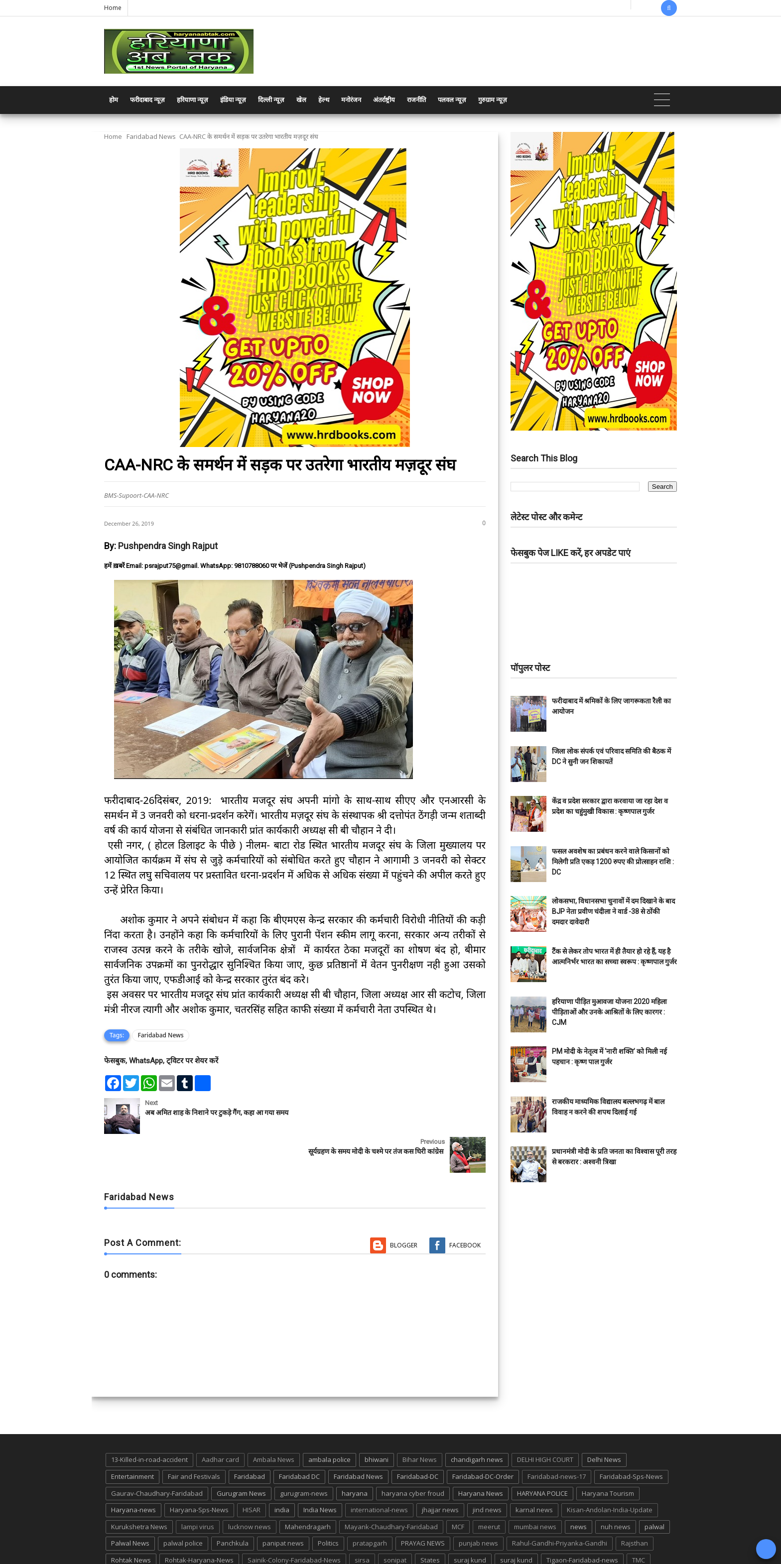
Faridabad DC (299, 1437)
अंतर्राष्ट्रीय (384, 100)
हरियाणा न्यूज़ (192, 100)
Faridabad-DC (417, 1437)
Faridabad (249, 1437)
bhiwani (377, 1421)
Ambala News (273, 1421)
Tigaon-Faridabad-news (582, 1521)
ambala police (329, 1421)
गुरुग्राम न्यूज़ (492, 100)
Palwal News (130, 1504)
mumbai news (535, 1487)
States (430, 1521)
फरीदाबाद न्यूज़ (147, 100)
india (281, 1470)
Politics (328, 1504)
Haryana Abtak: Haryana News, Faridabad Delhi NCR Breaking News (199, 1555)
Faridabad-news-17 (556, 1437)
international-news (379, 1470)
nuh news (616, 1487)
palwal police (183, 1504)
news (578, 1487)
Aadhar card (220, 1421)
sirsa (362, 1521)
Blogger (403, 1206)
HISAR (251, 1470)
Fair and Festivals (194, 1437)
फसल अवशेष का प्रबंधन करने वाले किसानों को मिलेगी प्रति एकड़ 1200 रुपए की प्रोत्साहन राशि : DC (613, 861)
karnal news (534, 1470)
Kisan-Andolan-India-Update (609, 1470)
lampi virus (197, 1487)
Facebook (465, 1206)
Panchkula (233, 1504)
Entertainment (132, 1437)
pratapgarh (370, 1504)
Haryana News (480, 1454)
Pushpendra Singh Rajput (168, 546)
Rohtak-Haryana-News (199, 1521)
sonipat (395, 1521)
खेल (301, 100)
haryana (355, 1454)
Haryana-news (133, 1470)
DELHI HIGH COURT (545, 1421)
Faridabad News (151, 136)
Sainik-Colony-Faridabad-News (294, 1521)
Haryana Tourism (608, 1454)
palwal (654, 1487)
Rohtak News (131, 1521)
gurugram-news (304, 1454)
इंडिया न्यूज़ (233, 100)
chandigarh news (477, 1421)
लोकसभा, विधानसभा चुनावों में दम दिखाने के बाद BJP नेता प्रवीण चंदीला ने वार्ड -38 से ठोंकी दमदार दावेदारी (613, 911)
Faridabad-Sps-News (631, 1437)
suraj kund (470, 1521)
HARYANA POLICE (542, 1454)
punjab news (478, 1504)
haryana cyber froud (413, 1454)
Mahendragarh (308, 1487)
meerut (489, 1487)
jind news (487, 1470)
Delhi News (604, 1421)
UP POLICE (166, 1538)
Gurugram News (241, 1454)
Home (113, 7)
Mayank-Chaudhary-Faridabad (391, 1487)
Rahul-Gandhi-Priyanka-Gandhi (559, 1504)
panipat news (283, 1504)
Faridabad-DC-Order (483, 1437)
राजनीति (416, 100)
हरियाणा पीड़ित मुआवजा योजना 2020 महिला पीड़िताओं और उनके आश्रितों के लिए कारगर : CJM (609, 1012)
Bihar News (419, 1421)
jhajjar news (440, 1470)
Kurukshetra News (139, 1487)
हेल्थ (323, 100)
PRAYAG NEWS (423, 1504)
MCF (458, 1487)
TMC (638, 1521)
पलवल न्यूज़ (452, 100)
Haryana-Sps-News (199, 1470)
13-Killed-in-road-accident (149, 1421)
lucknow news (249, 1487)
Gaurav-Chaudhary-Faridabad (157, 1454)
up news (124, 1538)
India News (320, 1470)
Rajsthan (634, 1504)
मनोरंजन (351, 100)
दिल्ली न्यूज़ (271, 100)
